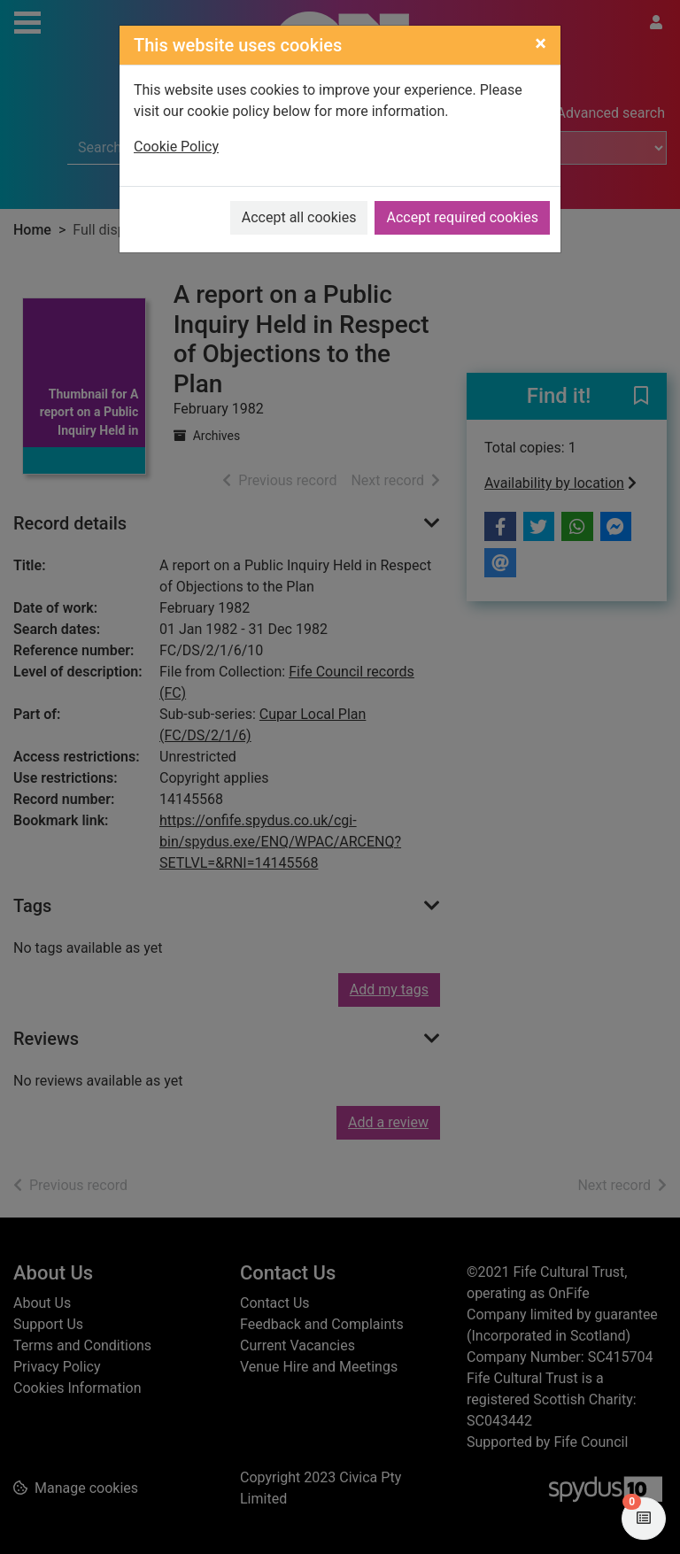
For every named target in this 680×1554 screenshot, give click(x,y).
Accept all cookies (299, 217)
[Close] (540, 43)
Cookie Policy (176, 146)
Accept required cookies (462, 217)
